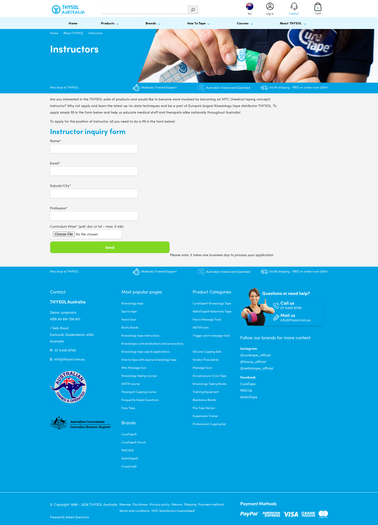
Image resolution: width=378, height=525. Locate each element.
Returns (177, 504)
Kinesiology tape (132, 303)
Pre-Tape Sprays (204, 408)
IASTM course (130, 384)
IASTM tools (201, 327)
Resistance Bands (204, 400)
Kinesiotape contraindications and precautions (152, 343)
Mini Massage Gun (133, 367)
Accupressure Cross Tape (209, 376)
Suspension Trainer (205, 416)
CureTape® (129, 434)
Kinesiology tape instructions (140, 335)
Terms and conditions (134, 510)
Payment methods (211, 504)
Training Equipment (206, 392)
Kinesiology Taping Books (209, 384)
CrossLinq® (129, 466)
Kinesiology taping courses (139, 376)
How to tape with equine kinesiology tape (149, 359)
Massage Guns (202, 367)
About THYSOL (294, 23)
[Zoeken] (193, 10)
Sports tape (129, 311)
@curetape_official (255, 355)
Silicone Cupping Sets (207, 351)
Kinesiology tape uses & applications (145, 351)
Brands (154, 23)
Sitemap (125, 504)
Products (110, 23)
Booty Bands (129, 327)
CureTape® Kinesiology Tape (212, 303)
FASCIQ (246, 390)
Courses (246, 23)
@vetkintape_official (256, 368)
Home (73, 23)
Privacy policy (159, 504)
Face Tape (128, 408)
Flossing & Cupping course (138, 392)
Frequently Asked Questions (140, 400)
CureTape (248, 383)
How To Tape (199, 23)
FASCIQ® (127, 450)
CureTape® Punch (133, 442)
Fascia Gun (128, 319)
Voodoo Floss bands (206, 359)
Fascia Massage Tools (207, 319)
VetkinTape (248, 397)
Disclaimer (140, 504)
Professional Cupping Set (209, 424)
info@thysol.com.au (69, 359)
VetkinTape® (129, 458)
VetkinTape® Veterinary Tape (212, 311)
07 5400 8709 (65, 350)
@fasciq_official (253, 361)
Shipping (190, 504)
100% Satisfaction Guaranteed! (173, 510)
